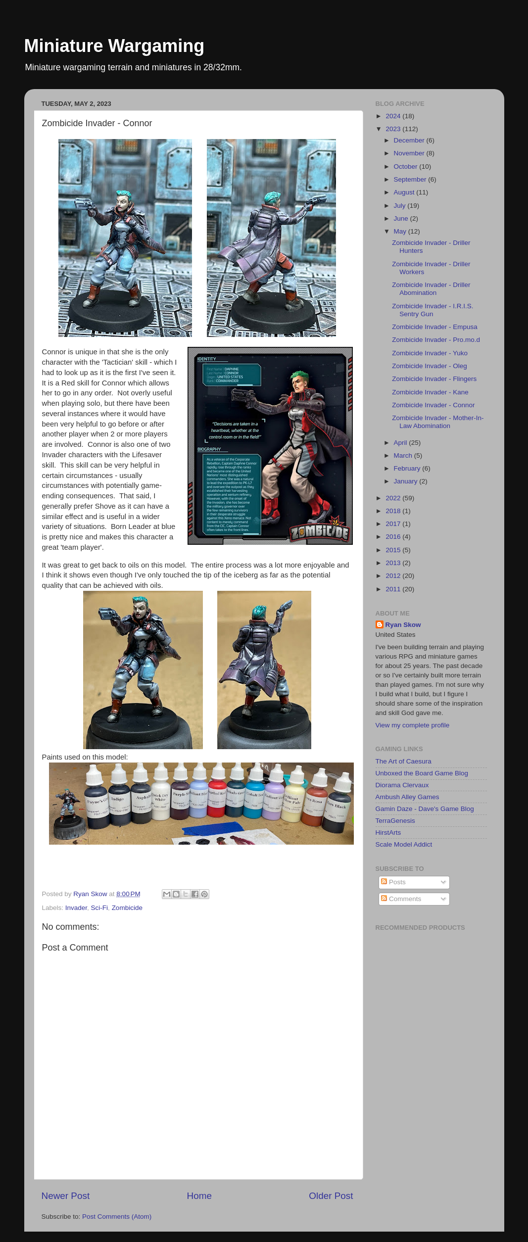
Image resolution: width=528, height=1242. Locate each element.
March (404, 455)
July (401, 205)
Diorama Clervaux (402, 785)
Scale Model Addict (404, 844)
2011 (393, 589)
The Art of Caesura (404, 761)
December (410, 140)
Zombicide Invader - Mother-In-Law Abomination (437, 422)
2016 (393, 536)
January (407, 481)
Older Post (331, 1196)
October (407, 166)
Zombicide (127, 907)
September (411, 179)
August (405, 192)
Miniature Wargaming (114, 46)
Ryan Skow (403, 624)
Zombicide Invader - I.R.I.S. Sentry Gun (432, 310)
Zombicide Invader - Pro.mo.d (436, 339)
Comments (401, 899)
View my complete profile (413, 725)
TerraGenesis (395, 820)
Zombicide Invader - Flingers (434, 378)
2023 (393, 129)
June (402, 218)
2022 (393, 498)
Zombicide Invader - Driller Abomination (431, 288)
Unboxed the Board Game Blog (422, 773)
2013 (393, 563)
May (401, 231)
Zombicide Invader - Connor (433, 405)
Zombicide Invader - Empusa (435, 327)
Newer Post (66, 1196)
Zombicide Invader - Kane (430, 392)
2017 (393, 523)
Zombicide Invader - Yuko (430, 353)
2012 (393, 575)
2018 (393, 511)
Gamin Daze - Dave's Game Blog (425, 808)
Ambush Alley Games (407, 797)
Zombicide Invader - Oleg (429, 366)
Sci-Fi (99, 907)
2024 (393, 116)
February (408, 468)
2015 (393, 550)
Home (199, 1196)
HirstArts (388, 832)
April (401, 442)
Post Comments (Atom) (116, 1216)
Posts (393, 882)
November (410, 153)
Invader (76, 907)
